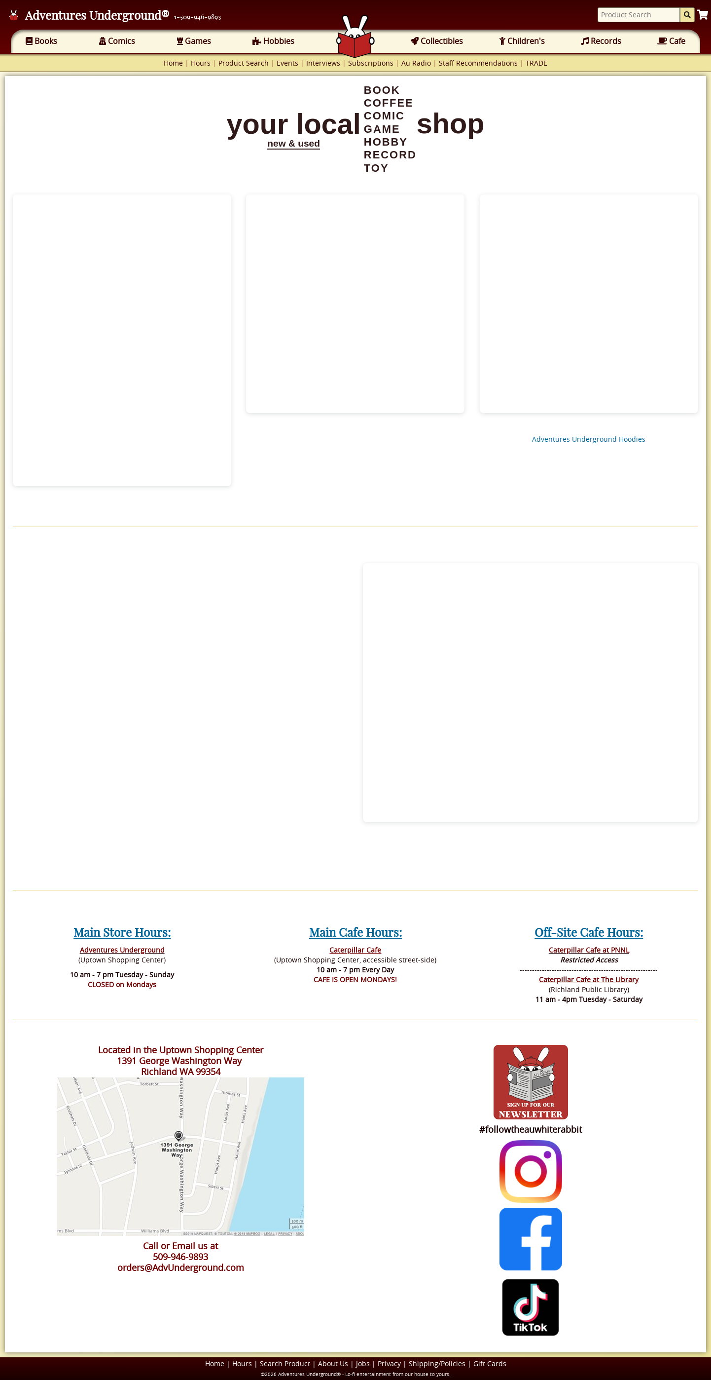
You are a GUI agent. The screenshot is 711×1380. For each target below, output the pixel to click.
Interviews (323, 63)
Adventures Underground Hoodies (588, 439)
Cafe (671, 41)
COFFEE (389, 103)
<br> (180, 700)
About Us (333, 1363)
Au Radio (416, 63)
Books (41, 41)
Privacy (389, 1363)
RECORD (390, 155)
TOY (376, 168)
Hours (201, 63)
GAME (382, 129)
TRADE (536, 63)
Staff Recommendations (478, 63)
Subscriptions (370, 63)
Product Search (243, 63)
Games (194, 41)
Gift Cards (489, 1363)
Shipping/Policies (437, 1363)
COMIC (384, 116)
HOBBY (386, 142)
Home (173, 63)
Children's (522, 41)
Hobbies (273, 41)
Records (601, 41)
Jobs (363, 1363)
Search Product (285, 1363)
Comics (117, 41)
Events (287, 63)
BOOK (382, 90)
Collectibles (437, 41)
